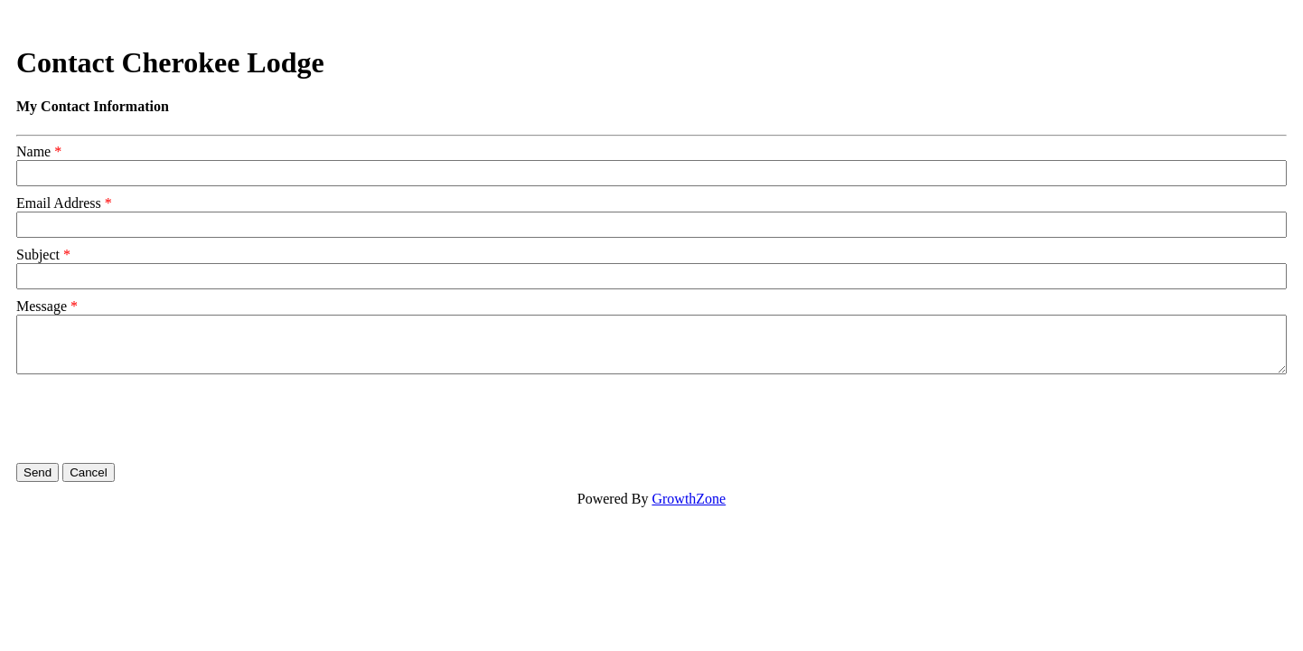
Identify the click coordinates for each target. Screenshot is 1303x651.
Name (33, 151)
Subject (38, 254)
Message (41, 306)
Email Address (58, 203)
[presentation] (153, 418)
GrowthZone (689, 498)
